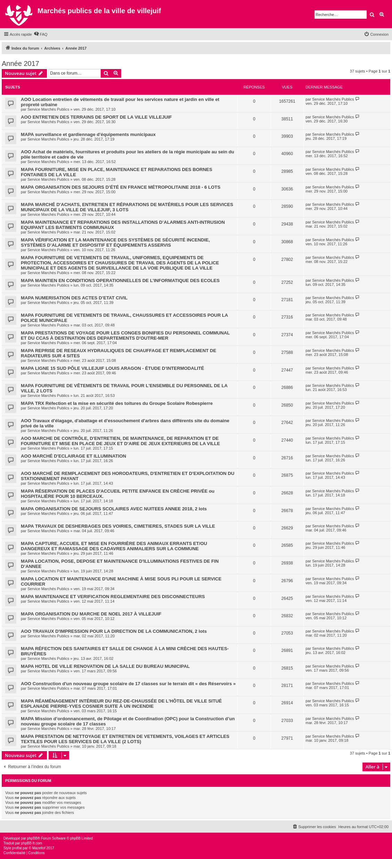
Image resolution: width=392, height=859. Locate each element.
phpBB (32, 838)
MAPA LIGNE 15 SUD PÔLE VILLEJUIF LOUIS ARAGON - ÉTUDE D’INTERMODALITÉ (112, 368)
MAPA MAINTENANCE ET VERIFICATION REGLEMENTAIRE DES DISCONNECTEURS (113, 596)
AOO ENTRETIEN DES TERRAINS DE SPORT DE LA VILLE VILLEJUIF (96, 117)
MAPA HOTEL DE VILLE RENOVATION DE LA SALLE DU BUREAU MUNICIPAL (105, 666)
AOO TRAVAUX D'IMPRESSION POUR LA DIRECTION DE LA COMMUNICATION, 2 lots (114, 631)
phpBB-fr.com (31, 843)
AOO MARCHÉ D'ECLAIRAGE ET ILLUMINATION (73, 456)
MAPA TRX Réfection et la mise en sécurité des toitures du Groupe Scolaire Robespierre (117, 403)
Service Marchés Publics (48, 109)
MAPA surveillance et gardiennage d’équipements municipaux (88, 134)
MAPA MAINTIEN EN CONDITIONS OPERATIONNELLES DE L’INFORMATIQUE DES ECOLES (120, 280)
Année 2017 (20, 63)
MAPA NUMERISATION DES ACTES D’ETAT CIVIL (74, 297)
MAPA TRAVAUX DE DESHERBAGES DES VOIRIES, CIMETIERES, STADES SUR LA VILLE (118, 526)
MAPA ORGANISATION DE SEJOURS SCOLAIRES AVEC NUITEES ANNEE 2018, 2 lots (114, 508)
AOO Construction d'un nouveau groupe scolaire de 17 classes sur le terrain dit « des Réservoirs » (128, 683)
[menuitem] (41, 34)
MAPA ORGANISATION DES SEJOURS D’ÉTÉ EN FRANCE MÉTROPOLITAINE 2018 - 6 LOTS (120, 187)
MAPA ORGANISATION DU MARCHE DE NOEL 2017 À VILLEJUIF (91, 613)
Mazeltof (38, 848)
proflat (17, 848)
